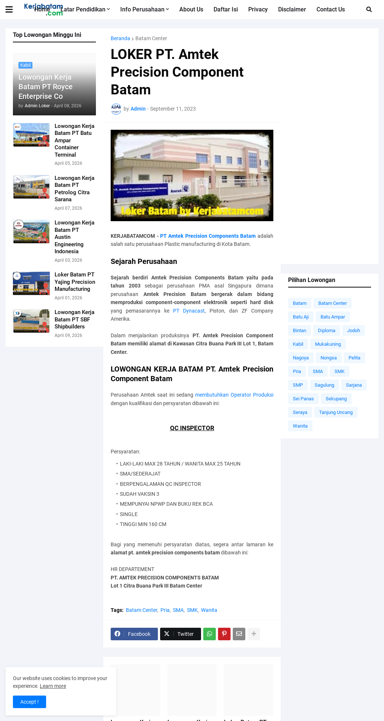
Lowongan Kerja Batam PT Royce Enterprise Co (45, 87)
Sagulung (324, 385)
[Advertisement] (329, 146)
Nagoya (301, 357)
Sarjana (354, 385)
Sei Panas (303, 398)
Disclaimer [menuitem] (292, 9)
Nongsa (329, 357)
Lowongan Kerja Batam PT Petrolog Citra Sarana (74, 189)
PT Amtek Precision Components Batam (208, 236)
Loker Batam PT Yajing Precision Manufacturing (75, 281)
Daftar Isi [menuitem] (226, 9)
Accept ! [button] (29, 702)
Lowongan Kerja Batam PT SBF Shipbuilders (74, 319)
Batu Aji (301, 317)
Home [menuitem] (42, 9)
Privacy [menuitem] (258, 9)
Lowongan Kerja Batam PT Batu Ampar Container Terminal (74, 140)
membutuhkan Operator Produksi (234, 395)
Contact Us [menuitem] (330, 9)
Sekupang (336, 398)
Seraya (300, 412)
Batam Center (151, 38)
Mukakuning (328, 344)
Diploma (326, 330)
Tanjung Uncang (336, 412)
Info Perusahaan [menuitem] (142, 9)
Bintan (299, 330)
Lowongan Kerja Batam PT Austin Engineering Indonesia (74, 237)
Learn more (53, 686)
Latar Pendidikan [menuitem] (82, 9)
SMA (178, 610)
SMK (192, 610)
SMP (298, 385)
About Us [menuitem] (191, 9)
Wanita (209, 610)
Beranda (120, 38)
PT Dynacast (189, 311)
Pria (165, 610)
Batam (300, 303)
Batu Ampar (333, 317)
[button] (14, 9)
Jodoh (353, 330)
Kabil (298, 344)
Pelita (354, 357)
